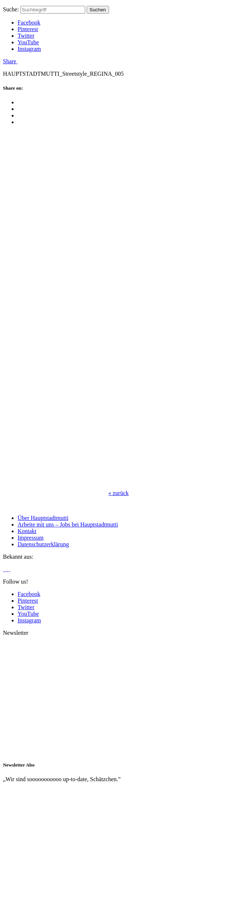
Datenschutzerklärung (43, 544)
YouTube (28, 42)
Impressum (31, 538)
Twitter (26, 36)
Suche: (11, 9)
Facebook (29, 22)
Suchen (98, 9)
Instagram (29, 49)
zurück (118, 493)
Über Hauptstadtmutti (43, 518)
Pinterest (28, 29)
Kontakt (27, 531)
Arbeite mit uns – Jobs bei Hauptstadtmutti (68, 524)
